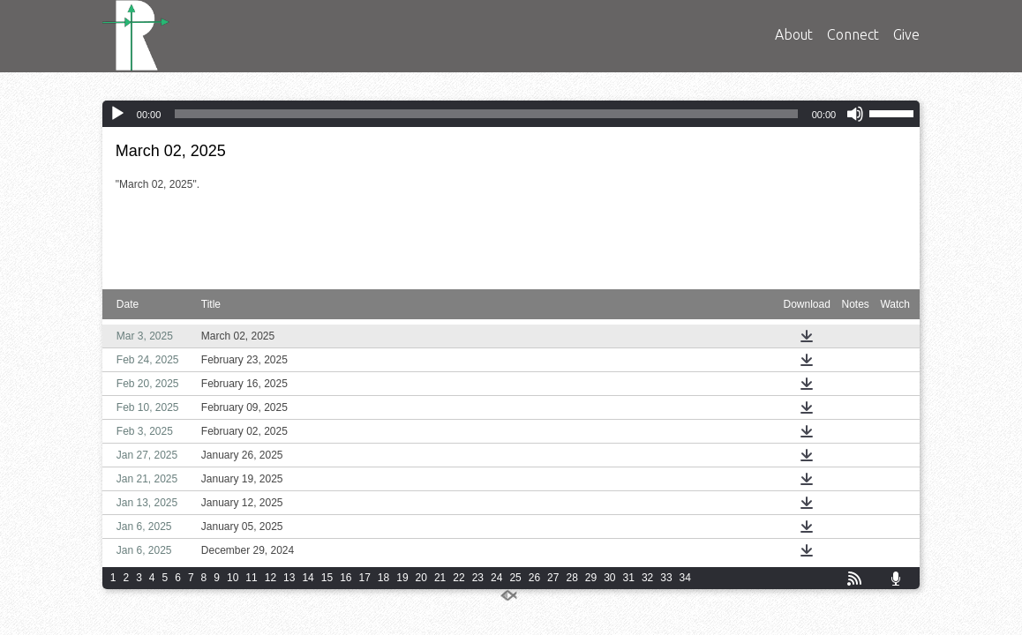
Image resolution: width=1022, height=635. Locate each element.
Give (906, 34)
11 (251, 578)
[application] (511, 114)
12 (270, 578)
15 (327, 578)
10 (232, 578)
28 (571, 578)
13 (289, 578)
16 (345, 578)
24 (496, 578)
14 (307, 578)
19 (402, 578)
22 (458, 578)
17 (365, 578)
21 (440, 578)
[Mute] (855, 114)
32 (647, 578)
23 (478, 578)
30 (609, 578)
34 (685, 578)
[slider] (486, 113)
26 (534, 578)
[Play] (117, 114)
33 (666, 578)
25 (515, 578)
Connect (853, 34)
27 (553, 578)
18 (383, 578)
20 (421, 578)
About (794, 34)
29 (591, 578)
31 (629, 578)
